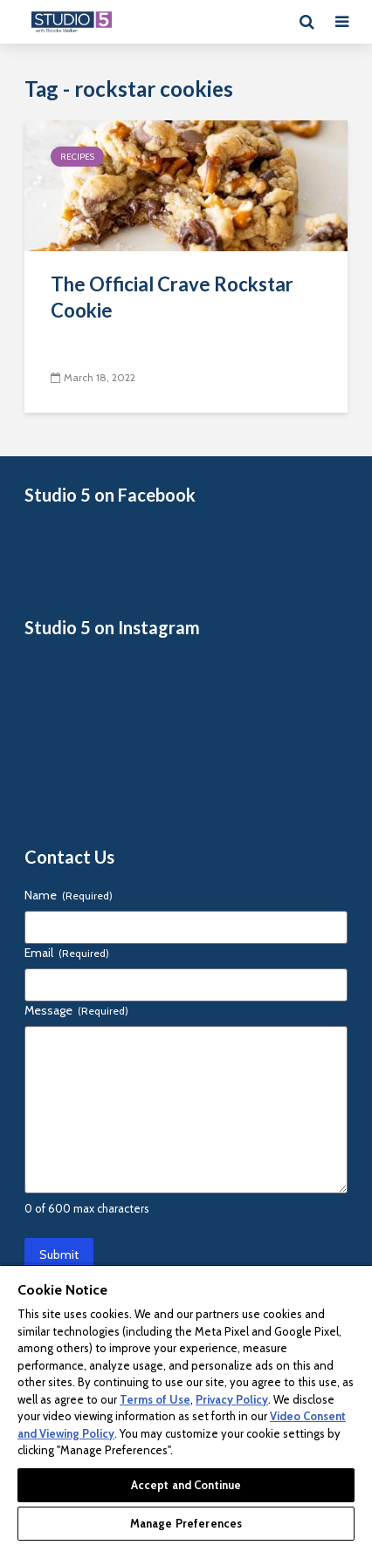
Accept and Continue (186, 1485)
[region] (186, 1404)
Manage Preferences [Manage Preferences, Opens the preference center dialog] (186, 1523)
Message (76, 1010)
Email (66, 952)
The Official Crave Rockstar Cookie (172, 297)
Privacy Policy (232, 1399)
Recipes (77, 156)
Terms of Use (155, 1399)
